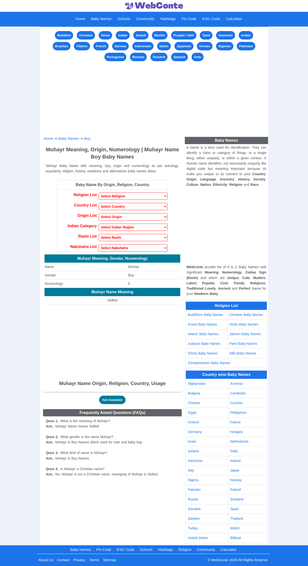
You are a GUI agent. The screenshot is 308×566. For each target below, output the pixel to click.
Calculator (234, 19)
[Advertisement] (154, 96)
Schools (123, 19)
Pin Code (188, 19)
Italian (164, 46)
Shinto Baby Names (203, 353)
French (101, 46)
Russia (193, 499)
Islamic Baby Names (203, 334)
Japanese (184, 46)
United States (198, 538)
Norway (236, 480)
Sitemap (109, 560)
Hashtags (167, 19)
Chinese (194, 403)
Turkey (193, 528)
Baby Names (101, 19)
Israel (192, 441)
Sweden (194, 518)
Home (80, 19)
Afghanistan (196, 384)
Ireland (235, 461)
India (233, 451)
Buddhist (64, 35)
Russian (138, 57)
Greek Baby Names (202, 324)
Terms (94, 560)
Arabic (246, 35)
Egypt (192, 412)
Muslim (159, 35)
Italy (191, 470)
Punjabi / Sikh (183, 35)
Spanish (179, 57)
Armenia (236, 384)
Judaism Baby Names (204, 344)
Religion (185, 549)
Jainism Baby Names (245, 334)
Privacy (79, 560)
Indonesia (195, 461)
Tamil (206, 35)
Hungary (236, 432)
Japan (234, 470)
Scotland (236, 499)
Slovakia (194, 509)
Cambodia (238, 393)
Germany (195, 432)
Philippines (238, 412)
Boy (87, 138)
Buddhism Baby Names (205, 315)
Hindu (105, 35)
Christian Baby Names (246, 315)
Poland (235, 490)
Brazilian (61, 46)
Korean (204, 46)
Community (145, 19)
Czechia (236, 403)
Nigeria (193, 480)
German (120, 46)
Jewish (141, 35)
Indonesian (143, 46)
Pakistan (194, 490)
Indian (122, 35)
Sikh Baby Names (242, 353)
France (235, 422)
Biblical (235, 538)
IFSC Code (211, 19)
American (225, 35)
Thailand (236, 518)
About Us (45, 560)
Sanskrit (159, 57)
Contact (63, 560)
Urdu (197, 57)
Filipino (81, 46)
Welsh (235, 528)
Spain (234, 509)
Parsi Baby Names (243, 344)
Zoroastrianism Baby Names (209, 363)
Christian (86, 35)
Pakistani (246, 46)
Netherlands (239, 441)
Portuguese (115, 57)
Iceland (193, 451)
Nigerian (224, 46)
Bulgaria (194, 393)
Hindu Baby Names (243, 324)
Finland (193, 422)
